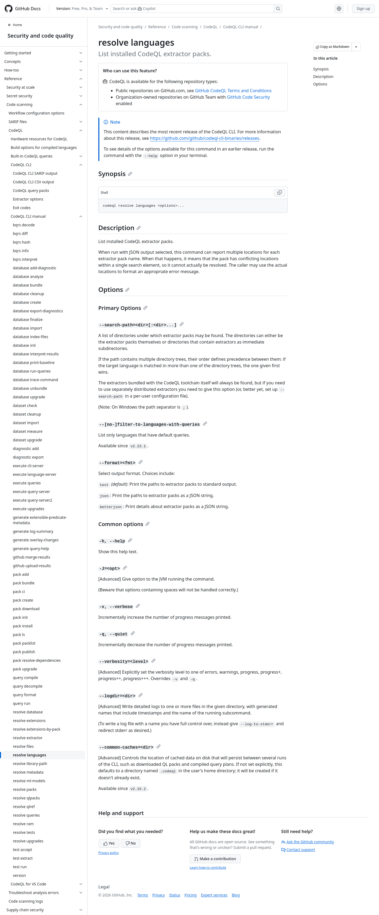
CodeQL (210, 26)
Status (174, 895)
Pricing (191, 895)
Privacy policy (108, 852)
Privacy (158, 895)
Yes (109, 843)
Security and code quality (40, 35)
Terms (142, 895)
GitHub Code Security (248, 97)
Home (15, 25)
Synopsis (115, 173)
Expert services (214, 895)
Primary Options (122, 308)
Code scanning (185, 26)
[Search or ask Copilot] (196, 8)
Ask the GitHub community (307, 841)
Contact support (298, 849)
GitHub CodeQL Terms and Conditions (233, 91)
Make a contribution (215, 858)
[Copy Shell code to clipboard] (279, 192)
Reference (157, 26)
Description (119, 227)
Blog (236, 895)
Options (113, 289)
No (130, 843)
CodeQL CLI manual (240, 26)
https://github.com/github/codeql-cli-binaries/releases (204, 138)
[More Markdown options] (356, 46)
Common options (124, 524)
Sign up (363, 8)
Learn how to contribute (208, 867)
